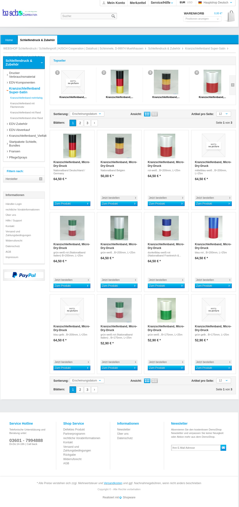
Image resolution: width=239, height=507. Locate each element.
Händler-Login (14, 204)
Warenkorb (229, 16)
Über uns (11, 214)
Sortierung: (61, 114)
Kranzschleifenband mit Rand (25, 112)
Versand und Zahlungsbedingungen (18, 233)
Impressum (12, 257)
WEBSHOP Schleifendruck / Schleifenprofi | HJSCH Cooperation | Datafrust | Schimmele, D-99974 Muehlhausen (20, 14)
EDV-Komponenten (22, 82)
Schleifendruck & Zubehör (164, 48)
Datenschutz (13, 246)
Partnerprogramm (74, 433)
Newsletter (123, 429)
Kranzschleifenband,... (73, 97)
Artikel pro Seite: (202, 114)
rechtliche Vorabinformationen (23, 209)
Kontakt (10, 226)
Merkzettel (138, 3)
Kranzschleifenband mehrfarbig (26, 98)
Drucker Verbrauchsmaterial (22, 74)
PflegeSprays (18, 157)
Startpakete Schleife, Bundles (23, 143)
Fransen (14, 151)
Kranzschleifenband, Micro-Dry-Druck (71, 164)
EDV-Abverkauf (19, 130)
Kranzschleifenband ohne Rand (26, 118)
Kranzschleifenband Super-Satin (205, 48)
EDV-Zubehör (18, 124)
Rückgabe (69, 454)
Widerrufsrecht (14, 240)
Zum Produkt (63, 203)
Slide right (232, 85)
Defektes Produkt (74, 429)
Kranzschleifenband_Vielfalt (27, 135)
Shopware (129, 497)
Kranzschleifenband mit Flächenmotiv (22, 105)
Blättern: (59, 122)
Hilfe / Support (14, 220)
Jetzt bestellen (111, 197)
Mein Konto (116, 3)
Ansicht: (136, 114)
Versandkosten (113, 483)
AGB (8, 251)
